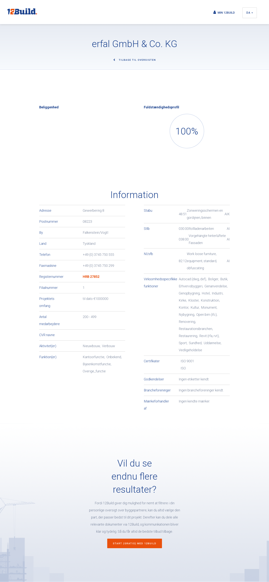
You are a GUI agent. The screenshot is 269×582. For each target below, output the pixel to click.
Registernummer (51, 277)
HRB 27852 (91, 277)
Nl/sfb (148, 254)
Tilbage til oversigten (137, 59)
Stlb (147, 229)
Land (42, 244)
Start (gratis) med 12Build (134, 543)
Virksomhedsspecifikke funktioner (152, 282)
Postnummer (48, 221)
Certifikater (152, 361)
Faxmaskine (47, 266)
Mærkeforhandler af (152, 404)
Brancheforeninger (152, 390)
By (41, 232)
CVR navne (47, 335)
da (249, 12)
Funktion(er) (47, 357)
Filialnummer (48, 288)
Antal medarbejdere (49, 320)
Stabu (148, 210)
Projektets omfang (46, 302)
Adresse (45, 210)
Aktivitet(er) (47, 346)
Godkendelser (152, 379)
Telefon (44, 255)
